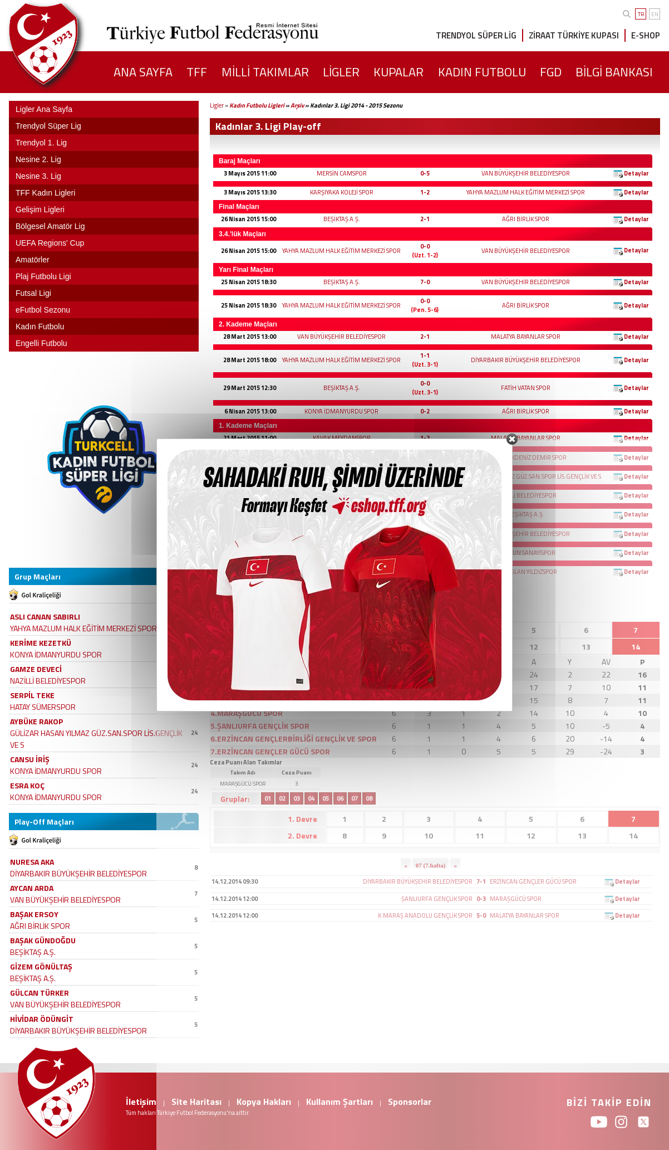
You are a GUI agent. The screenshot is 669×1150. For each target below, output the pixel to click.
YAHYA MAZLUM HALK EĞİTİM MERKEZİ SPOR (525, 192)
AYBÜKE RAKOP (36, 721)
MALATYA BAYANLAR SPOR (525, 336)
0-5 (425, 173)
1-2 (425, 192)
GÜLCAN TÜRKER (39, 992)
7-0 (425, 281)
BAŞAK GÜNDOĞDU (43, 940)
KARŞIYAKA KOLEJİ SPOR (341, 192)
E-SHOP (645, 35)
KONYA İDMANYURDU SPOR (341, 411)
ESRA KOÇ (27, 785)
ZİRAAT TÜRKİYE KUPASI (574, 35)
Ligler (217, 105)
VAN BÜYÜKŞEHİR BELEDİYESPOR (525, 173)
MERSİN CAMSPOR (342, 173)
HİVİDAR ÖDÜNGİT (41, 1019)
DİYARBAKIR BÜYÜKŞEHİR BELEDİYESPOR (526, 359)
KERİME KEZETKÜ (40, 643)
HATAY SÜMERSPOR (43, 707)
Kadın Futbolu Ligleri (256, 105)
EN (654, 14)
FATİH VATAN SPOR (525, 387)
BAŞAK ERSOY (34, 914)
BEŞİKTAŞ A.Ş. (341, 219)
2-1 (425, 219)
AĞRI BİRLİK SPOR (525, 219)
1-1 (425, 355)
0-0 (425, 246)
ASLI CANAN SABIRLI (45, 616)
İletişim (141, 1101)
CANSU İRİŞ (30, 759)
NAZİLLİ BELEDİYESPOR (48, 680)
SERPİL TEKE (32, 695)
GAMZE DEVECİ (36, 669)
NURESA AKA (32, 862)
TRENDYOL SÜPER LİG (476, 35)
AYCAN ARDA (31, 888)
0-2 (425, 411)
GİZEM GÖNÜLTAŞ (41, 966)
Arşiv (297, 105)
